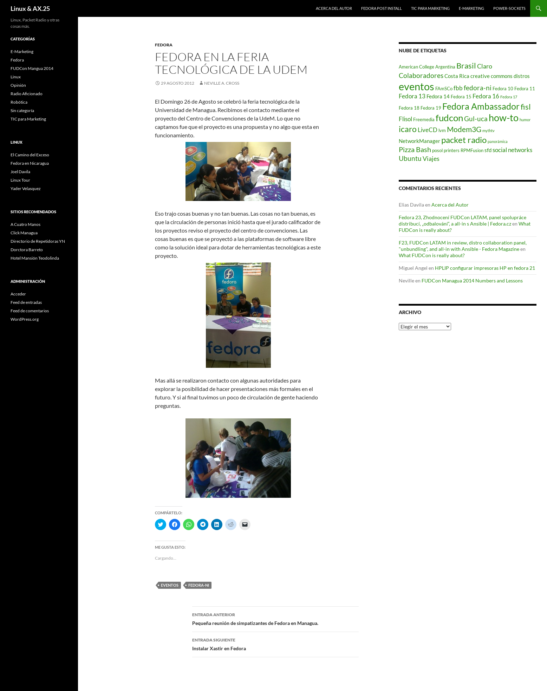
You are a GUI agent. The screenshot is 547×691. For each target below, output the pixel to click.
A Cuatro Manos (25, 224)
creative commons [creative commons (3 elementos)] (491, 76)
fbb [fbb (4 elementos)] (458, 88)
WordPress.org (25, 319)
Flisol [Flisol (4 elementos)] (405, 119)
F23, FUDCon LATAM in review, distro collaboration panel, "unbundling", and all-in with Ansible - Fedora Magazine (463, 246)
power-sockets (509, 8)
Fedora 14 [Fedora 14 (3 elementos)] (438, 96)
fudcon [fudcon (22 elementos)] (449, 117)
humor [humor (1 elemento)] (525, 119)
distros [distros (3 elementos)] (522, 76)
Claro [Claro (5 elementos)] (484, 66)
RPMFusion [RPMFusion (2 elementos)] (472, 150)
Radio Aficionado (27, 93)
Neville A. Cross (221, 83)
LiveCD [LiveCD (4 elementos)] (427, 129)
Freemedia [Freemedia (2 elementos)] (424, 119)
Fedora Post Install (381, 8)
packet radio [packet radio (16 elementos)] (464, 140)
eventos (169, 585)
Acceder (18, 293)
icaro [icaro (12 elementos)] (408, 129)
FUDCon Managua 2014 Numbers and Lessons (472, 280)
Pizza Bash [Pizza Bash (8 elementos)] (415, 149)
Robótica (19, 102)
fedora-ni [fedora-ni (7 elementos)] (477, 88)
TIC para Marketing (430, 8)
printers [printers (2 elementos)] (452, 150)
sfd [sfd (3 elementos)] (487, 150)
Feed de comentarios (30, 310)
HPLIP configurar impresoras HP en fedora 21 (485, 268)
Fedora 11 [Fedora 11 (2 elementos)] (524, 88)
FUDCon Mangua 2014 (32, 68)
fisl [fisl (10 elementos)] (526, 106)
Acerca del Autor (334, 8)
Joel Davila (20, 171)
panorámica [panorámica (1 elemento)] (498, 141)
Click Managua (24, 232)
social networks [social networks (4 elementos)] (512, 150)
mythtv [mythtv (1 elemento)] (488, 130)
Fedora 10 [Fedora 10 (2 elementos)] (503, 88)
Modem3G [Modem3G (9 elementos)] (464, 129)
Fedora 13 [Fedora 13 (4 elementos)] (412, 96)
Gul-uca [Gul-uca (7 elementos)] (476, 119)
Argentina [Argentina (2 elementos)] (445, 67)
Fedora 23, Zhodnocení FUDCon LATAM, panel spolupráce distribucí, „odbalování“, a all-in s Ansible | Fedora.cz (462, 220)
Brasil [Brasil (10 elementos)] (466, 65)
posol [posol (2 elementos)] (437, 150)
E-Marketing (471, 8)
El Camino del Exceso (30, 154)
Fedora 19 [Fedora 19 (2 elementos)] (431, 108)
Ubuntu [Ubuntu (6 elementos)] (410, 158)
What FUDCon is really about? (432, 255)
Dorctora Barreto (27, 249)
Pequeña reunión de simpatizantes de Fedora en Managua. (275, 618)
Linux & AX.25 (30, 8)
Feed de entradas (26, 302)
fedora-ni (198, 585)
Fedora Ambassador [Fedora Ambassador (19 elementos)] (481, 106)
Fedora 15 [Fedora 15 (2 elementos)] (461, 96)
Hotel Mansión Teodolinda (35, 258)
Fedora (163, 44)
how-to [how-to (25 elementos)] (504, 117)
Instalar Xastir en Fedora (275, 643)
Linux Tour (20, 180)
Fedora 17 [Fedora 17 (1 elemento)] (508, 96)
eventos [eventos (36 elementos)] (416, 86)
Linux (16, 76)
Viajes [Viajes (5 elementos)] (431, 158)
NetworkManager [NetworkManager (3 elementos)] (419, 141)
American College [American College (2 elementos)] (416, 67)
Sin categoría (22, 110)
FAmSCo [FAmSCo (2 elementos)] (443, 88)
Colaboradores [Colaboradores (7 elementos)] (421, 75)
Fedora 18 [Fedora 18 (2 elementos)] (409, 108)
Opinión (18, 85)
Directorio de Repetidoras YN (38, 241)
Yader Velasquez (26, 188)
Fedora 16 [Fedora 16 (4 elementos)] (486, 96)
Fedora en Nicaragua (30, 163)
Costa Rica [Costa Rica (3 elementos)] (456, 76)
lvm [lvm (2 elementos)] (442, 130)
